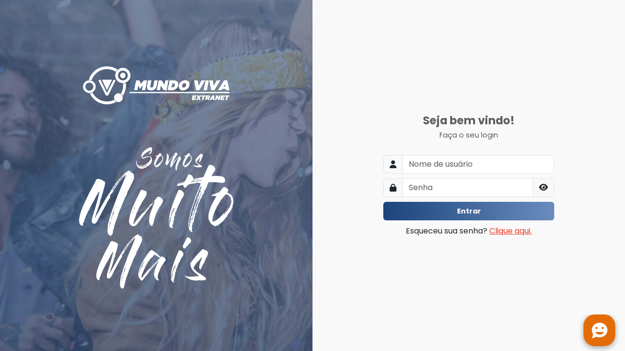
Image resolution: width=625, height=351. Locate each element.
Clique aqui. (510, 230)
